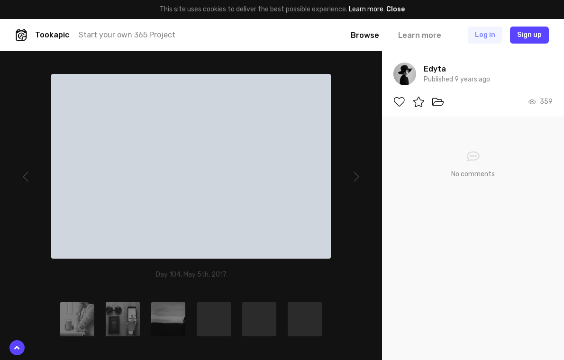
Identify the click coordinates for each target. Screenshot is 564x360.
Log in (485, 35)
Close (395, 9)
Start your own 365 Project (127, 34)
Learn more (366, 9)
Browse (365, 35)
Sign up (529, 35)
